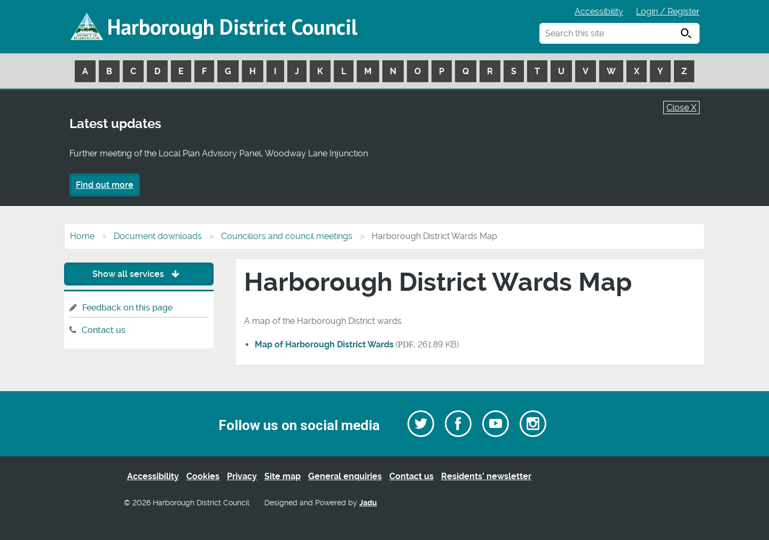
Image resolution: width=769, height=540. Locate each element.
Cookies (202, 476)
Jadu (368, 502)
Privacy (242, 476)
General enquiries (345, 476)
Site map (282, 476)
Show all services (138, 274)
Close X (681, 107)
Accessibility (599, 11)
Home (82, 236)
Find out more (105, 185)
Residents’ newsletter (486, 476)
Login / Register (668, 11)
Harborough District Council (232, 27)
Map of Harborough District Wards (324, 344)
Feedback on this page (127, 308)
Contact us (103, 330)
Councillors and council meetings (286, 236)
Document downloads (158, 236)
